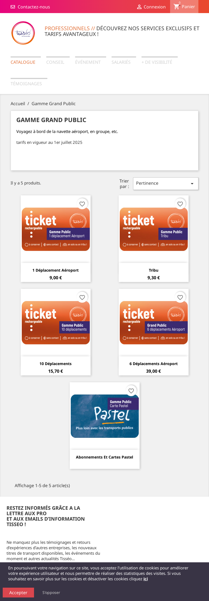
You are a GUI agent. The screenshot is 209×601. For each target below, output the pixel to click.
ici (145, 578)
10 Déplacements (55, 363)
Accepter (18, 593)
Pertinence (165, 183)
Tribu (153, 270)
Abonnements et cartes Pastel (104, 457)
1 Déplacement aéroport (55, 270)
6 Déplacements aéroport (154, 363)
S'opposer (51, 592)
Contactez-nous (30, 7)
